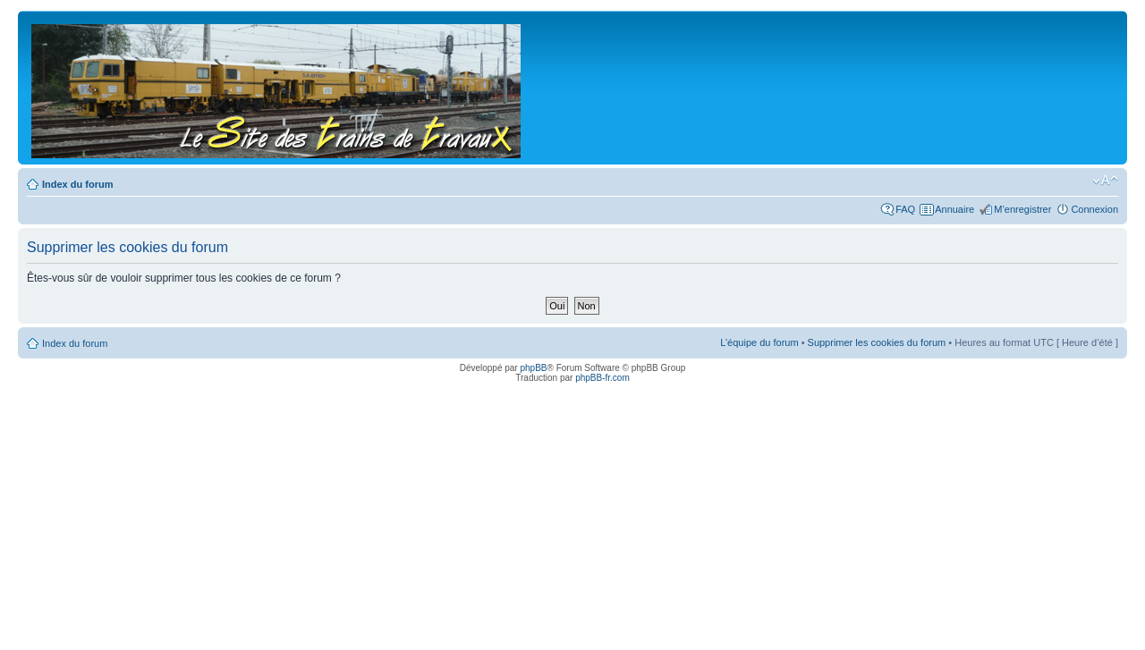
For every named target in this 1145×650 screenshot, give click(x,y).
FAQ (905, 209)
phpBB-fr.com (602, 378)
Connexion (1094, 209)
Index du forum (77, 184)
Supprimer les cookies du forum (877, 342)
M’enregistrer (1022, 209)
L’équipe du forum (759, 342)
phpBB (533, 368)
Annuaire (954, 209)
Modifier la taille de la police (1105, 181)
